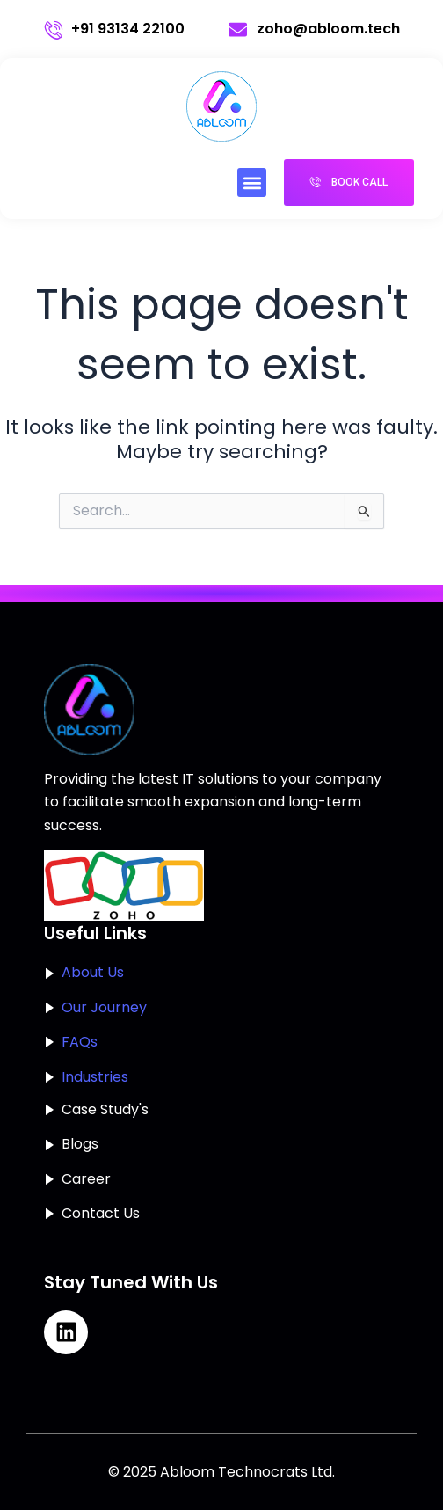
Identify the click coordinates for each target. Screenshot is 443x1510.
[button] (251, 182)
